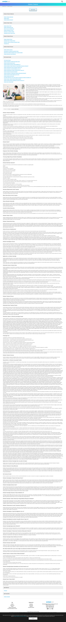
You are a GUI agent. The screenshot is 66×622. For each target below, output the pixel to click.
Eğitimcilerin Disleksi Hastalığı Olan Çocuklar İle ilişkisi (13, 52)
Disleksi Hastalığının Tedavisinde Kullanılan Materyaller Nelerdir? (15, 73)
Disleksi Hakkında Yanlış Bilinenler (10, 54)
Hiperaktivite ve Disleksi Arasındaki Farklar (11, 51)
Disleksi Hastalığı (7, 596)
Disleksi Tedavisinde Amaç (8, 27)
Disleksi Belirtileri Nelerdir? (8, 19)
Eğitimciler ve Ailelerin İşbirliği (9, 31)
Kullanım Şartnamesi (12, 607)
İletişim (12, 606)
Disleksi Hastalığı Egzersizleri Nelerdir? (10, 71)
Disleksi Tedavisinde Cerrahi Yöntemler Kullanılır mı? (13, 67)
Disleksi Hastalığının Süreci (8, 30)
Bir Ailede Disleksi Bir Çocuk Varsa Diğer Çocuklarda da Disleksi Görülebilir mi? (17, 77)
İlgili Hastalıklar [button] (7, 593)
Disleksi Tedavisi (9, 6)
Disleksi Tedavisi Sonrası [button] (8, 46)
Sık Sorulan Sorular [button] (7, 57)
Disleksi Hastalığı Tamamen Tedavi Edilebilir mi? (12, 64)
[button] (62, 1)
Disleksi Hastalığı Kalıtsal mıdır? (9, 63)
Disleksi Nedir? (6, 18)
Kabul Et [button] (33, 618)
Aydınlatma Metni (31, 607)
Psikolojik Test (6, 43)
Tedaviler (31, 606)
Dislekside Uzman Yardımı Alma (9, 33)
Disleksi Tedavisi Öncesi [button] (8, 36)
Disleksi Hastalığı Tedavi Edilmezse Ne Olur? (11, 74)
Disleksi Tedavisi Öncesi (8, 39)
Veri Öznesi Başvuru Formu (12, 608)
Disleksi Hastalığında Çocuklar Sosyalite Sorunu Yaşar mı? (14, 70)
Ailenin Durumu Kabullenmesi (9, 28)
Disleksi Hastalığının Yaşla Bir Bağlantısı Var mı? (12, 68)
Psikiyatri (5, 590)
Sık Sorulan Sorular (7, 60)
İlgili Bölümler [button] (6, 587)
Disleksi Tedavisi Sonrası (8, 49)
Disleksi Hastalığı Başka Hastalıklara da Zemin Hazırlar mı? (14, 80)
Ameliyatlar (31, 605)
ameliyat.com (4, 6)
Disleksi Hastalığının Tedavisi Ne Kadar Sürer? (12, 61)
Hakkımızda (12, 605)
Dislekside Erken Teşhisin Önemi (9, 40)
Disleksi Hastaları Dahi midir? (9, 76)
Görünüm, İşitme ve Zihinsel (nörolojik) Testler (12, 42)
